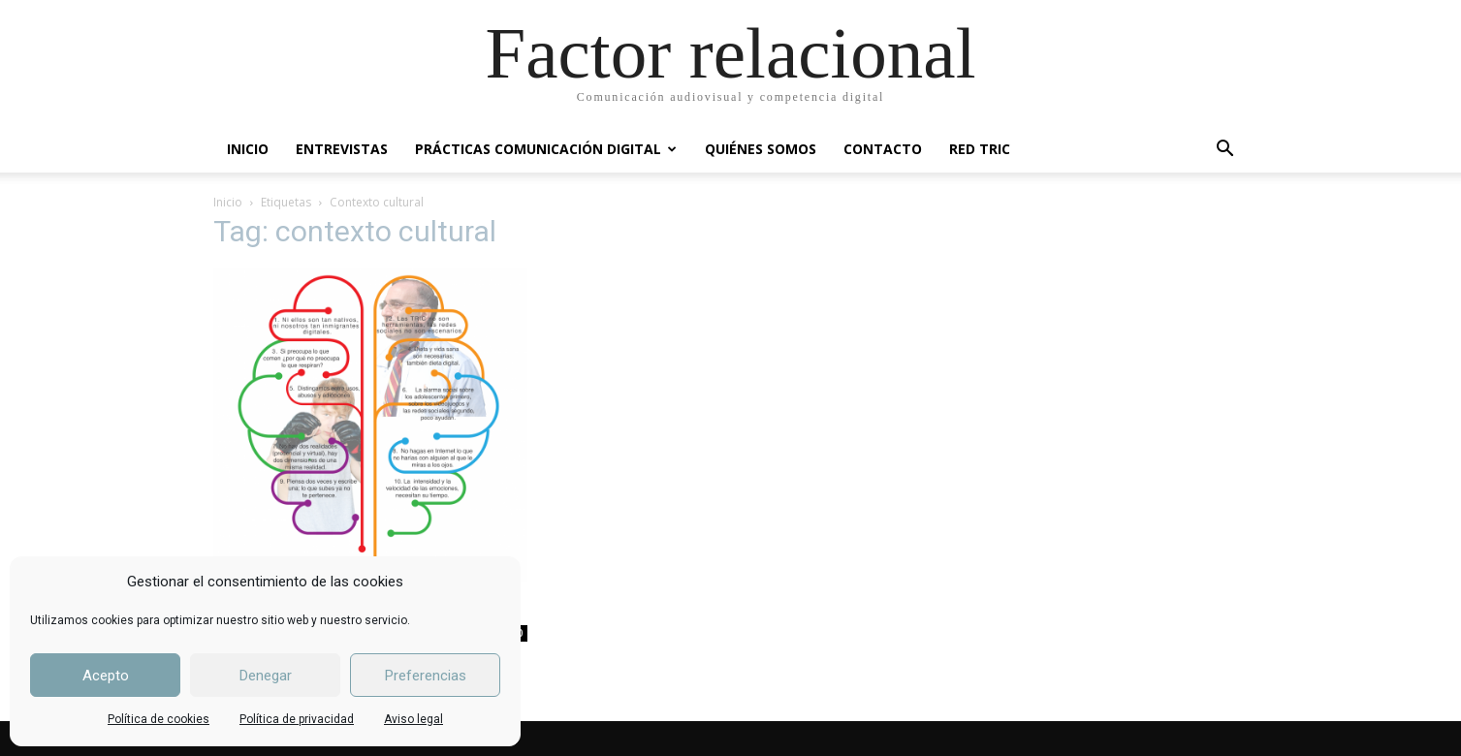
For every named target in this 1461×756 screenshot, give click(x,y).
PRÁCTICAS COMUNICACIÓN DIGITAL (546, 149)
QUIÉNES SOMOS (760, 149)
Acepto (105, 675)
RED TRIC (979, 149)
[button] (1225, 151)
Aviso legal (413, 719)
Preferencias (425, 675)
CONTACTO (882, 149)
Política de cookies (158, 719)
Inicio (227, 202)
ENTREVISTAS (342, 149)
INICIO (248, 149)
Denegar (265, 675)
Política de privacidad (296, 719)
